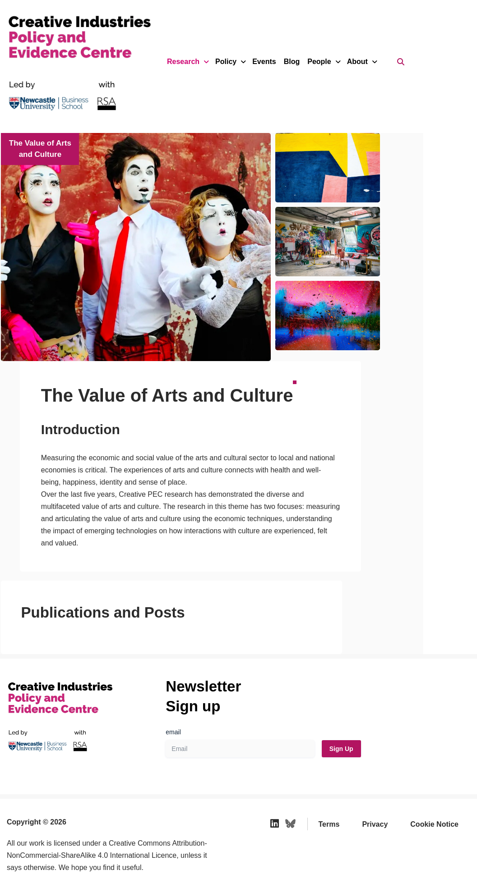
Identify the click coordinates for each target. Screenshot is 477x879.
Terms (329, 788)
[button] (411, 241)
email (173, 695)
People (323, 62)
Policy (230, 62)
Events (264, 61)
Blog (292, 61)
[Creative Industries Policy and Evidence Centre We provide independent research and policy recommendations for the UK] (68, 61)
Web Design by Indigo (40, 855)
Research (187, 62)
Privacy (375, 788)
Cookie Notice (434, 788)
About (361, 62)
